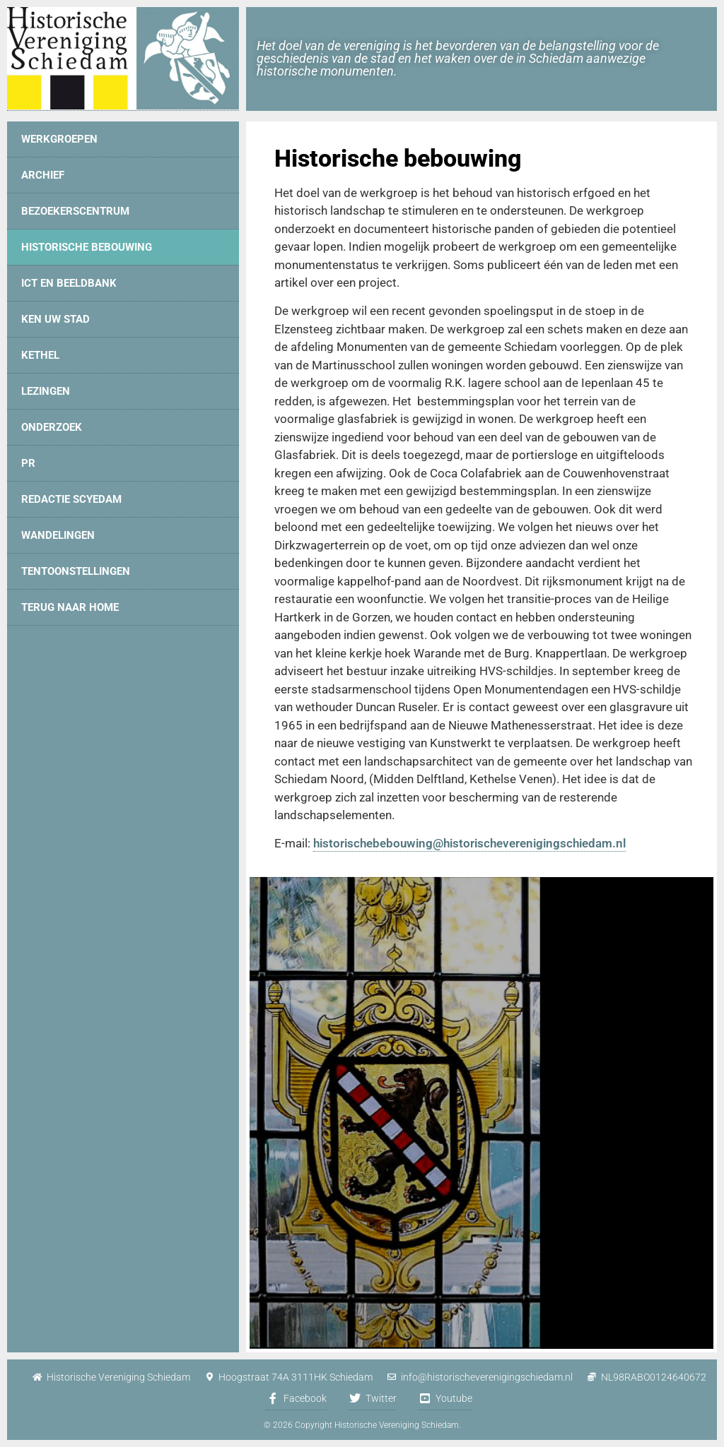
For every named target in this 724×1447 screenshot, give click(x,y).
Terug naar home (70, 607)
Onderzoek (51, 427)
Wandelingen (58, 535)
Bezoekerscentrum (75, 211)
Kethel (40, 355)
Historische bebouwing (86, 247)
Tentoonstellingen (75, 571)
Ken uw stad (55, 319)
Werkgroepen (59, 139)
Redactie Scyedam (71, 499)
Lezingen (45, 391)
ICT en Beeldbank (69, 283)
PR (28, 463)
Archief (42, 175)
